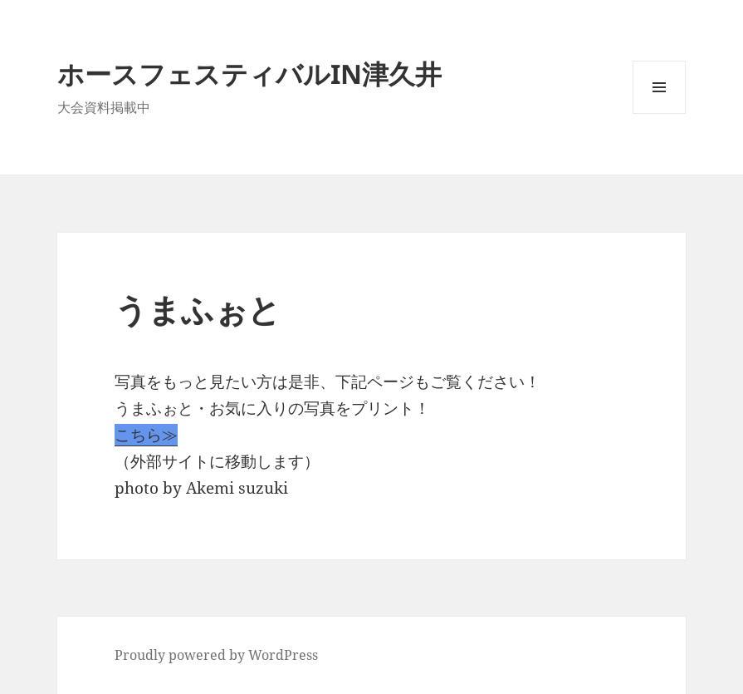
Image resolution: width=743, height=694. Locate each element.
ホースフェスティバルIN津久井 (249, 73)
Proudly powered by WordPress (216, 655)
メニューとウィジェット (659, 113)
